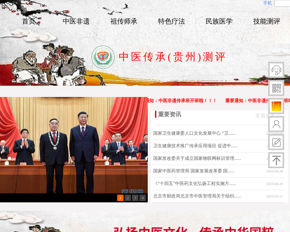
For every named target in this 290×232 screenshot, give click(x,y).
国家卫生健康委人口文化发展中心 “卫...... (194, 133)
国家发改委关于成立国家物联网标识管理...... (197, 158)
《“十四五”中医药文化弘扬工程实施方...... (194, 183)
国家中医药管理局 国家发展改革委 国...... (193, 171)
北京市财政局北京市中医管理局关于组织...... (197, 196)
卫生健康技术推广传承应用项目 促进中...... (195, 145)
